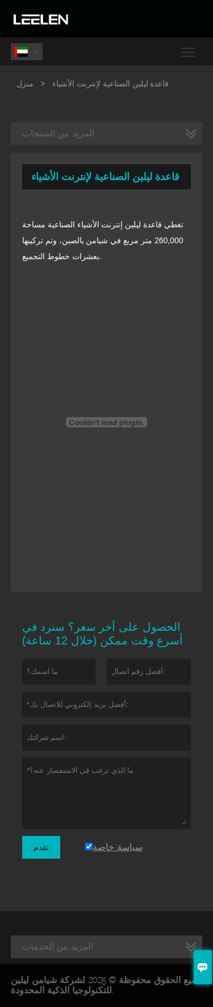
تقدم (41, 847)
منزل (25, 83)
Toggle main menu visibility (189, 48)
